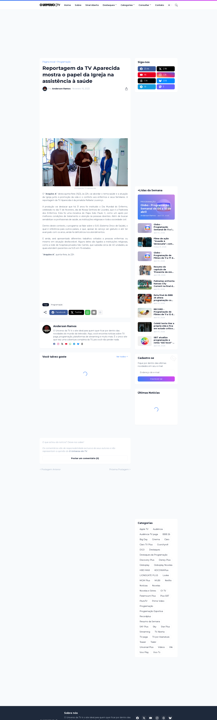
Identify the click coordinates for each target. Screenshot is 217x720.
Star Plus (165, 626)
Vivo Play (144, 652)
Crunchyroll (162, 544)
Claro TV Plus (146, 544)
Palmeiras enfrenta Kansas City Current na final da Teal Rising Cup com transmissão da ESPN (164, 284)
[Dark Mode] (170, 5)
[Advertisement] (109, 34)
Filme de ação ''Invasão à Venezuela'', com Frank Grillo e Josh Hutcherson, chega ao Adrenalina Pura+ (164, 241)
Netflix (168, 580)
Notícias (144, 585)
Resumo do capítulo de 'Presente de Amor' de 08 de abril (164, 269)
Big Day (144, 539)
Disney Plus (164, 560)
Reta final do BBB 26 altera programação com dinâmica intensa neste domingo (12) (164, 298)
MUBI (157, 580)
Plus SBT (164, 596)
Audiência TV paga (149, 534)
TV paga (144, 637)
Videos (161, 647)
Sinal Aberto (92, 5)
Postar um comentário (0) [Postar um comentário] (85, 458)
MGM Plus (145, 580)
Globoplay (144, 565)
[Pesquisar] (175, 5)
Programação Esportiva (151, 611)
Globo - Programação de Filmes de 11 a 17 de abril (164, 255)
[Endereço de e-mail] (156, 372)
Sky (154, 626)
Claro (166, 539)
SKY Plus (144, 626)
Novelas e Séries (148, 590)
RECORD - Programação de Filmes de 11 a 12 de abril (164, 312)
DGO (142, 549)
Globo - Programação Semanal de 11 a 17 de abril (163, 227)
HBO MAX (145, 570)
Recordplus (145, 616)
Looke (166, 575)
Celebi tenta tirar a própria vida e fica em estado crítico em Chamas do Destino (164, 326)
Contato (159, 5)
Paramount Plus (148, 596)
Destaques (109, 5)
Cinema (156, 539)
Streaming (145, 631)
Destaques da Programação (153, 555)
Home (67, 5)
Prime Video (158, 601)
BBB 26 (166, 534)
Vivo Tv (156, 652)
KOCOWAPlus (161, 570)
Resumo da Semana (150, 621)
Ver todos (121, 356)
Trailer (153, 642)
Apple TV (144, 529)
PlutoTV (143, 601)
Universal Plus (146, 647)
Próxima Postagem (119, 469)
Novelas (156, 585)
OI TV (163, 590)
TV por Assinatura (160, 637)
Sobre (78, 5)
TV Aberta (159, 631)
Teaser (143, 642)
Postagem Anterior (51, 469)
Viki (171, 647)
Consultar (144, 5)
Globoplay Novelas (163, 565)
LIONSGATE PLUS (149, 575)
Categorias (127, 5)
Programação (64, 62)
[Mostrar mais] (100, 312)
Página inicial (48, 62)
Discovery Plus (147, 560)
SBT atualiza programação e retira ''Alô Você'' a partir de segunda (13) (164, 340)
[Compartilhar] (125, 88)
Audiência (158, 529)
